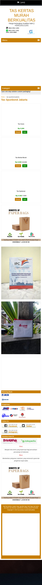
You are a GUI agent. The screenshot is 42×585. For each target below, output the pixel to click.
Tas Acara (21, 124)
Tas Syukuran (21, 191)
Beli (24, 132)
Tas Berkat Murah (21, 157)
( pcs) (21, 2)
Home (3, 97)
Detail (18, 132)
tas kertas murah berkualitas (21, 15)
